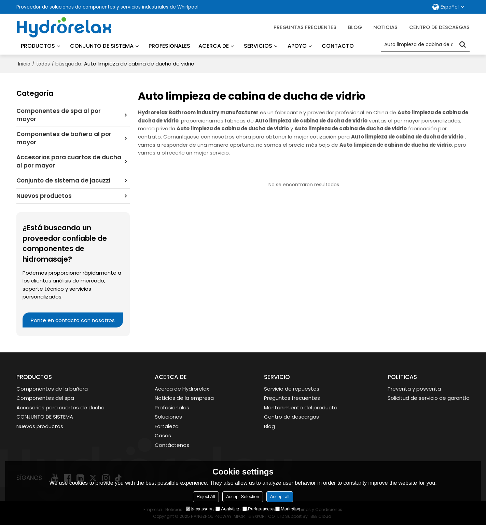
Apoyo (297, 46)
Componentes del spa (45, 398)
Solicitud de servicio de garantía (429, 398)
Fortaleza (167, 426)
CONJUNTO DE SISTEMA (44, 416)
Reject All (206, 496)
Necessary (199, 508)
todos (43, 63)
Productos (38, 46)
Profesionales (169, 46)
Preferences (257, 508)
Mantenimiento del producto (300, 407)
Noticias (385, 27)
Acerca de (213, 46)
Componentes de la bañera (52, 388)
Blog (269, 426)
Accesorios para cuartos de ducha (60, 407)
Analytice (227, 508)
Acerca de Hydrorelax (182, 388)
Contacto (338, 46)
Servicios (258, 46)
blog (355, 27)
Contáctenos (172, 445)
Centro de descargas (439, 27)
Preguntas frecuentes (305, 27)
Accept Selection (242, 496)
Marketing (287, 508)
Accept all (279, 496)
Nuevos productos (39, 426)
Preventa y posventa (414, 388)
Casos (163, 435)
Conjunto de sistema (102, 46)
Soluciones (168, 416)
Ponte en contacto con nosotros (73, 320)
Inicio (24, 63)
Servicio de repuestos (291, 388)
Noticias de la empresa (184, 398)
